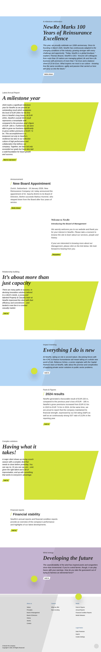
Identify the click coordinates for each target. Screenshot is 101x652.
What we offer (55, 607)
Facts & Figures (80, 607)
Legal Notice (79, 628)
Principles (29, 610)
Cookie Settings (80, 637)
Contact (29, 623)
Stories (29, 620)
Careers (53, 603)
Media (77, 603)
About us (29, 603)
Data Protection (80, 631)
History (29, 618)
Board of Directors (32, 615)
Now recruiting (55, 610)
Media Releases (80, 615)
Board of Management (33, 612)
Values (29, 607)
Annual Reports (80, 610)
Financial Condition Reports (84, 612)
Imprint (78, 634)
